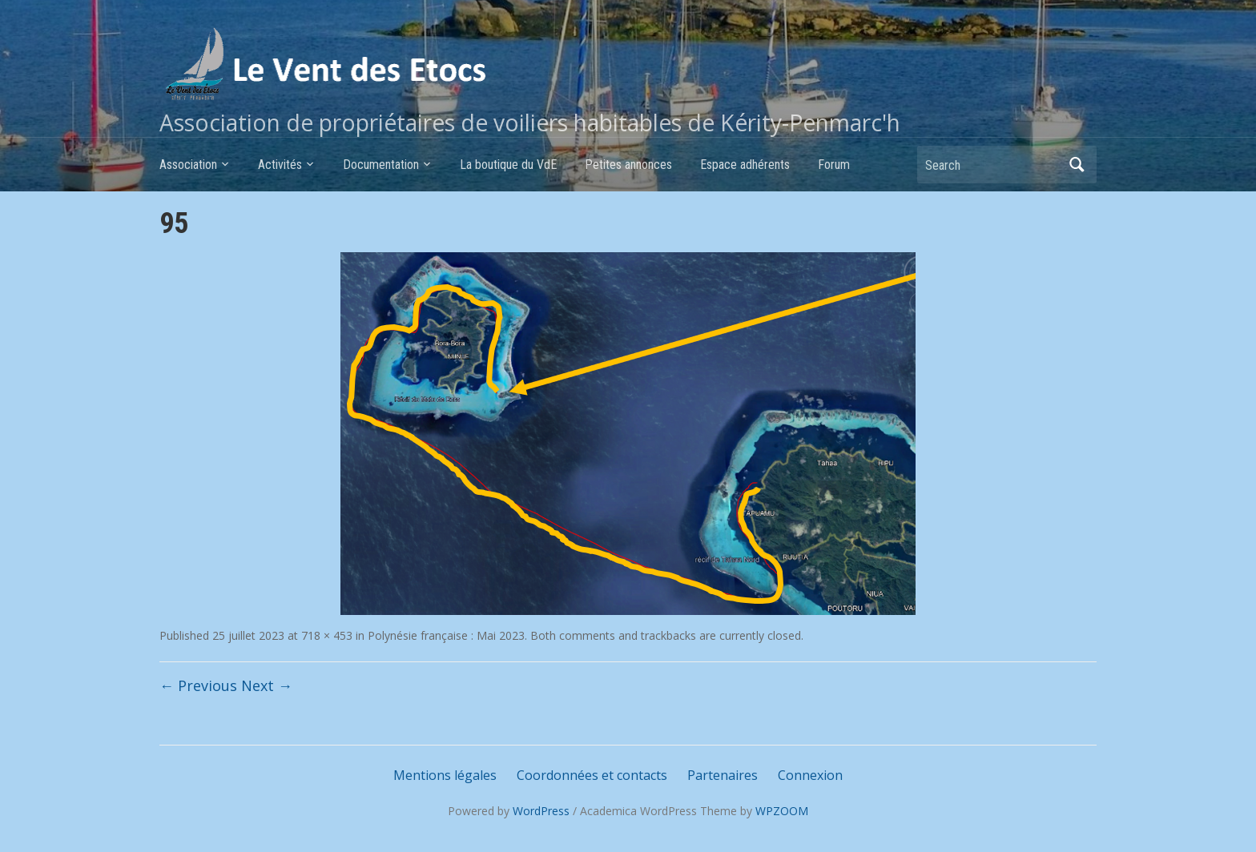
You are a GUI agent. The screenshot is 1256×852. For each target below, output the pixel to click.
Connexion (810, 775)
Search (1077, 164)
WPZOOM (781, 810)
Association (188, 164)
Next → (266, 685)
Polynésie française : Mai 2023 (446, 635)
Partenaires (722, 775)
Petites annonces (628, 164)
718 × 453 (326, 635)
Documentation (381, 164)
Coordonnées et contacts (592, 775)
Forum (834, 164)
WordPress (541, 810)
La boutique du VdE (508, 164)
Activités (280, 164)
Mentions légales (445, 775)
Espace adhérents (745, 164)
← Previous (198, 685)
